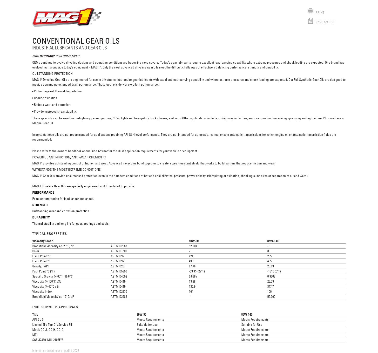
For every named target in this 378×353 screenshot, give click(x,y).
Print (316, 12)
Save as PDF (321, 22)
